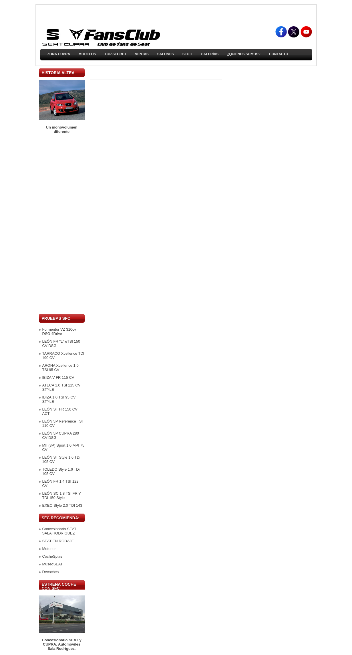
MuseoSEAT (52, 564)
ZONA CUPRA (58, 54)
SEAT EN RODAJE (58, 541)
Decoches (50, 572)
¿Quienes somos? (243, 54)
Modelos (87, 54)
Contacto (278, 54)
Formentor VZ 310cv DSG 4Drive (59, 331)
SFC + (187, 54)
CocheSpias (52, 556)
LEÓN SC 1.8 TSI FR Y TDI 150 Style (61, 495)
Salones (165, 54)
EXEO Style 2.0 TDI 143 (62, 505)
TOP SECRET (115, 54)
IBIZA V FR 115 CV (58, 377)
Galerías (209, 54)
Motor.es (49, 549)
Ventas (142, 54)
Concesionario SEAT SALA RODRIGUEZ (59, 531)
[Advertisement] (62, 224)
